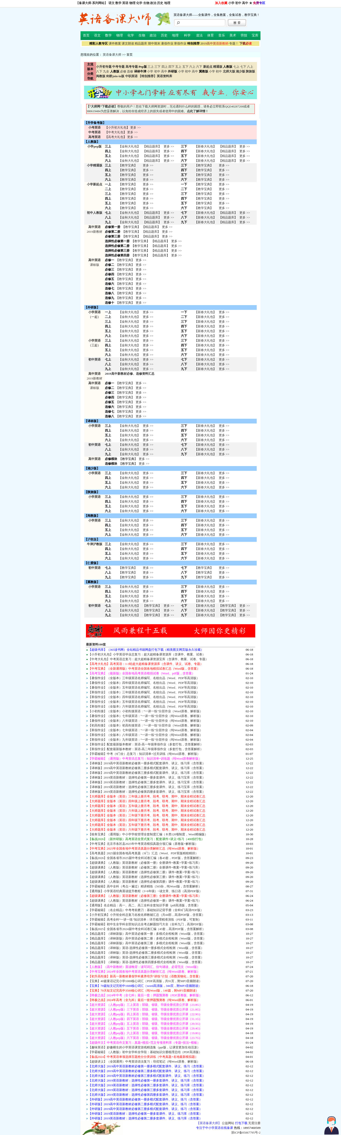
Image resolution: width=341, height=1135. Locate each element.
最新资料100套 (96, 644)
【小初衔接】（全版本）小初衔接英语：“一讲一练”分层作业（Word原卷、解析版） (145, 711)
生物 (146, 3)
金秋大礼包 (129, 146)
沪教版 (92, 539)
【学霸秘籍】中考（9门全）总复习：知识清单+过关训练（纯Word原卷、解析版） (144, 754)
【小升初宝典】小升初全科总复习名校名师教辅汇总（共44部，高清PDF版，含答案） (146, 915)
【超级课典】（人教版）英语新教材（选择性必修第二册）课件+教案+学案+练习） (145, 872)
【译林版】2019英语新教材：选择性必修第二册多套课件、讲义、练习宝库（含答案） (147, 782)
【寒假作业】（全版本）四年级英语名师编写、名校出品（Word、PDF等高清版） (144, 697)
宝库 (255, 35)
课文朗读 (128, 43)
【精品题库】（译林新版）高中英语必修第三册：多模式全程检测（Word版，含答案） (147, 943)
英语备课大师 (112, 54)
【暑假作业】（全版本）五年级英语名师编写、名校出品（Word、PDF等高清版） (144, 687)
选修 (130, 71)
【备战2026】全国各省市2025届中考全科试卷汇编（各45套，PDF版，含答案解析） (145, 858)
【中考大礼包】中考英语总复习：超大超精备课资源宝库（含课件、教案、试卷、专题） (148, 659)
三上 (151, 66)
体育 (210, 35)
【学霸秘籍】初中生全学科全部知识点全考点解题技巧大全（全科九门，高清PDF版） (146, 924)
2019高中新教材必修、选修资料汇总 (129, 373)
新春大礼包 (205, 146)
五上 (178, 66)
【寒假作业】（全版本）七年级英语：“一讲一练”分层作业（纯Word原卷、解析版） (145, 730)
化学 (139, 3)
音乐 (221, 35)
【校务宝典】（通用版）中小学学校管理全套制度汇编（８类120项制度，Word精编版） (148, 834)
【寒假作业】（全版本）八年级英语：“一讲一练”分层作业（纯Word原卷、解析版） (145, 735)
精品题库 (141, 43)
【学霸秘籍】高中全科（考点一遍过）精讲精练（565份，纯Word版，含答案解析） (145, 886)
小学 (231, 3)
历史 (160, 3)
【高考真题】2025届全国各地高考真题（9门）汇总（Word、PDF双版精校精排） (143, 853)
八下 (99, 71)
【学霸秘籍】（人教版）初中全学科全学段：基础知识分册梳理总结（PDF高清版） (145, 1052)
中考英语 (94, 132)
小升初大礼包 (117, 127)
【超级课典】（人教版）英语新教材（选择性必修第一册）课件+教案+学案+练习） (145, 900)
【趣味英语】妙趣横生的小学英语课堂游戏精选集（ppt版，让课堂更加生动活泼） (144, 1047)
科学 (187, 35)
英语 (125, 3)
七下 (243, 66)
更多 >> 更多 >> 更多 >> (148, 364)
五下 (185, 66)
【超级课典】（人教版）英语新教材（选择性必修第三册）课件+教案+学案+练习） (145, 877)
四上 (165, 66)
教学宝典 (128, 165)
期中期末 (154, 43)
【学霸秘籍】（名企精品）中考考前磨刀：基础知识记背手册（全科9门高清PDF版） (145, 910)
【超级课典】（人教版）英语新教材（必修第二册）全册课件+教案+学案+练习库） (145, 867)
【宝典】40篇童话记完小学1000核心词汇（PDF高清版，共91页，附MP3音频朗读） (145, 981)
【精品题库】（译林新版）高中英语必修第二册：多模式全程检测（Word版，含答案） (147, 938)
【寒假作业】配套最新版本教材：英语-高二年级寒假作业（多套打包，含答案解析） (145, 749)
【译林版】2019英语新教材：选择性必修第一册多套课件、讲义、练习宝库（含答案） (147, 777)
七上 (236, 66)
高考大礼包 (115, 137)
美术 (232, 35)
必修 (123, 71)
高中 (245, 3)
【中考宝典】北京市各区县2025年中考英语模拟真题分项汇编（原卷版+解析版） (143, 844)
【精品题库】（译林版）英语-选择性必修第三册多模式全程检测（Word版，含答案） (146, 957)
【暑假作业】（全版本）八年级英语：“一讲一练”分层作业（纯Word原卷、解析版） (145, 720)
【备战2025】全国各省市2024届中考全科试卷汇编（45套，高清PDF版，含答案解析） (146, 929)
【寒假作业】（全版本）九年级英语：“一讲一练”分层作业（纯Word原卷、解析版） (145, 739)
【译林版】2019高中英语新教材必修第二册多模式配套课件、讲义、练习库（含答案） (147, 768)
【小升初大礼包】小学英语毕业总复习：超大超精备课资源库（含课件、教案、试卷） (146, 654)
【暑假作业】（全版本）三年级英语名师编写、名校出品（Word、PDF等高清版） (144, 678)
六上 (192, 66)
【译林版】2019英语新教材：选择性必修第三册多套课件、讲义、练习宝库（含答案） (147, 787)
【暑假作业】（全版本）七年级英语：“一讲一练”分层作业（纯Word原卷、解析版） (145, 716)
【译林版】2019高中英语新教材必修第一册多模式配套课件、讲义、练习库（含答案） (147, 763)
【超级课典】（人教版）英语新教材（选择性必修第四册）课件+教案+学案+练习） (145, 881)
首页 (86, 35)
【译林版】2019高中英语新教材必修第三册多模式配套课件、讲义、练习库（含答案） (147, 772)
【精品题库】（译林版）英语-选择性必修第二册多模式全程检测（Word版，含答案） (146, 952)
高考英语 (94, 137)
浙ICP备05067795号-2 (245, 1132)
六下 (199, 66)
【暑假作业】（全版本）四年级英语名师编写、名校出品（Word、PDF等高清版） (144, 683)
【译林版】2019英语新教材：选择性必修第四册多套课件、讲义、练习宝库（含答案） (147, 791)
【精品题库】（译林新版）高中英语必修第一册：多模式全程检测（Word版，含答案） (147, 933)
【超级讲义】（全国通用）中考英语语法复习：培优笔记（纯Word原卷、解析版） (144, 1061)
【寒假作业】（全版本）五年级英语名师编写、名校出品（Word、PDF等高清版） (144, 701)
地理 (167, 3)
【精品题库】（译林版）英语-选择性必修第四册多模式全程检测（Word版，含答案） (146, 962)
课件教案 (115, 43)
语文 (111, 3)
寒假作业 (180, 43)
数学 (118, 3)
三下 (157, 66)
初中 (238, 3)
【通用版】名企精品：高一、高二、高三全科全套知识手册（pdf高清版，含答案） (144, 905)
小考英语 (94, 127)
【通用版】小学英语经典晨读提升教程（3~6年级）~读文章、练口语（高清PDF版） (145, 891)
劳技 (244, 35)
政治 (153, 3)
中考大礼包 (115, 132)
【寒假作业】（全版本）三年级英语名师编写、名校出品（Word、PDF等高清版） (144, 692)
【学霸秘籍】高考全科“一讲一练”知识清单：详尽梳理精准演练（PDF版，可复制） (145, 919)
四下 (171, 66)
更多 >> (135, 127)
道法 (199, 35)
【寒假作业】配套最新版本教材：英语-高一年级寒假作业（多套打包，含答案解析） (145, 744)
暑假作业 (167, 43)
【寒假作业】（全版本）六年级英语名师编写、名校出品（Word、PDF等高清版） (144, 706)
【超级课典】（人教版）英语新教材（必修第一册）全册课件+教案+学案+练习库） (145, 862)
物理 (132, 3)
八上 (250, 66)
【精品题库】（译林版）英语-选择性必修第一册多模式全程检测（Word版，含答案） (146, 948)
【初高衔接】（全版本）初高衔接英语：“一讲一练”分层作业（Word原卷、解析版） (145, 725)
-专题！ (219, 43)
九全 (106, 71)
